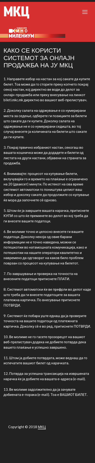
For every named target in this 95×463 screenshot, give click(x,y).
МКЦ (42, 427)
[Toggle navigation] (85, 11)
